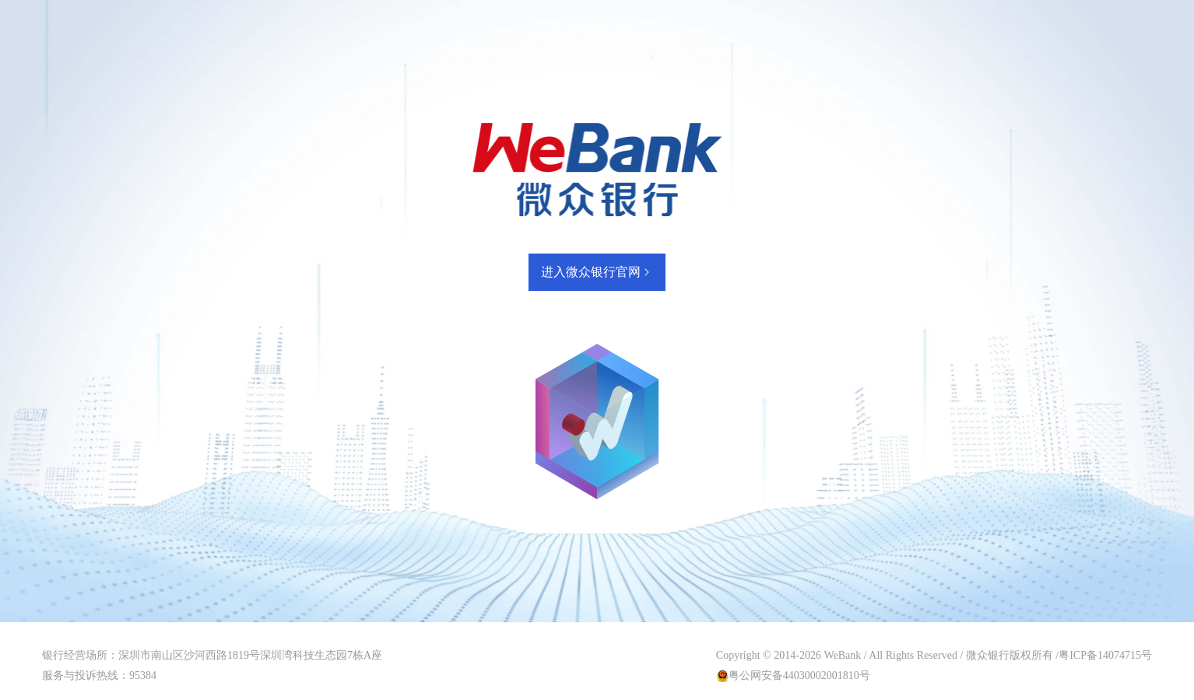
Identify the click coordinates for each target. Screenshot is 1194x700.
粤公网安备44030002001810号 (799, 675)
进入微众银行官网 (597, 271)
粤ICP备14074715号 (1105, 655)
